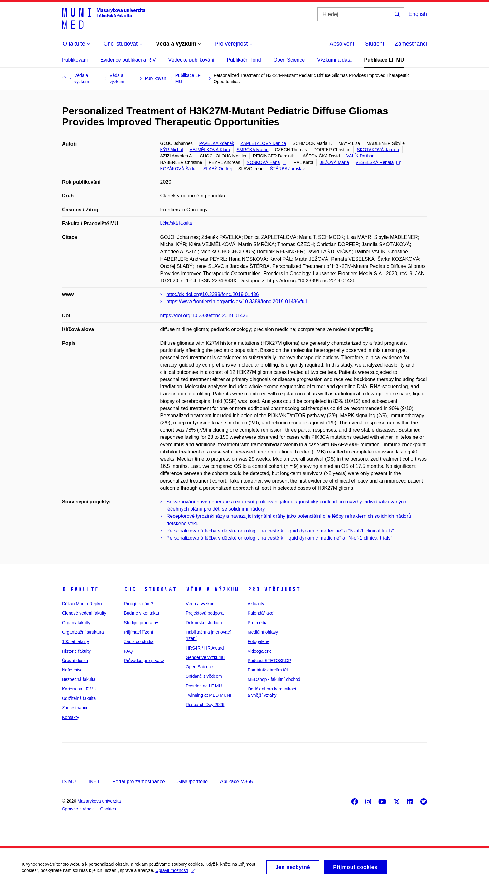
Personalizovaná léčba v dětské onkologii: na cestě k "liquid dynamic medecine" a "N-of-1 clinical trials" (280, 530)
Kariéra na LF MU (79, 688)
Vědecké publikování (191, 59)
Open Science (289, 59)
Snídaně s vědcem (204, 676)
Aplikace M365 (236, 781)
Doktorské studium (204, 622)
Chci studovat (150, 589)
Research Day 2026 (205, 704)
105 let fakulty (75, 641)
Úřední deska (75, 660)
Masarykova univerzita (99, 801)
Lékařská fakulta (176, 222)
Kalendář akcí (261, 613)
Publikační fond (244, 59)
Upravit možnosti (175, 872)
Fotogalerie (258, 641)
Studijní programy (141, 622)
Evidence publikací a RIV (128, 59)
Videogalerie (260, 651)
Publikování (75, 59)
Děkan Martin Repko (82, 603)
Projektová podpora (205, 613)
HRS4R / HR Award (205, 648)
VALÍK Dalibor (360, 155)
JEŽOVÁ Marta (334, 162)
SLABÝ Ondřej (217, 168)
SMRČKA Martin (253, 149)
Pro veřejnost (274, 589)
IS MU (69, 781)
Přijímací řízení (138, 632)
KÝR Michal (171, 149)
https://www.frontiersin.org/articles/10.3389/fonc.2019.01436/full (237, 301)
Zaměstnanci (411, 44)
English (418, 14)
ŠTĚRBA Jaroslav (287, 168)
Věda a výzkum (212, 589)
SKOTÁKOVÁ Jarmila (378, 149)
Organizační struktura (83, 632)
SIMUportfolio (192, 781)
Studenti (375, 44)
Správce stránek (78, 808)
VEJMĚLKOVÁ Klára (210, 149)
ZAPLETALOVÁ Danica (263, 143)
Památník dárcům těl (268, 669)
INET (93, 781)
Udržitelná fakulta (79, 698)
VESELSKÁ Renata (378, 162)
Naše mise (72, 669)
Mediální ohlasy (263, 632)
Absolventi (343, 44)
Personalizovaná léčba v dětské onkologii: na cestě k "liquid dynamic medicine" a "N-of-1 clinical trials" (279, 538)
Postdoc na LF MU (204, 685)
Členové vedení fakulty (84, 613)
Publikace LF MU (384, 59)
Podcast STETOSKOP (269, 660)
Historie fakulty (76, 651)
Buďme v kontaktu (141, 613)
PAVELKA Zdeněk (216, 143)
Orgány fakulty (76, 622)
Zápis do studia (138, 641)
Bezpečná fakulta (78, 679)
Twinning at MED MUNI (208, 695)
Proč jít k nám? (138, 603)
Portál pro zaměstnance (138, 781)
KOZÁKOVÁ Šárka (178, 168)
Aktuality (256, 603)
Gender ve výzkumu (205, 657)
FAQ (128, 651)
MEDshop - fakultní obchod (274, 679)
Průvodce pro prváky (144, 660)
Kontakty (70, 717)
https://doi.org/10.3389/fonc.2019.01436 (204, 315)
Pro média (258, 622)
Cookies (108, 808)
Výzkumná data (334, 59)
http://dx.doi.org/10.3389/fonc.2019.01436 (213, 294)
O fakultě (80, 589)
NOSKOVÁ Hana (267, 162)
